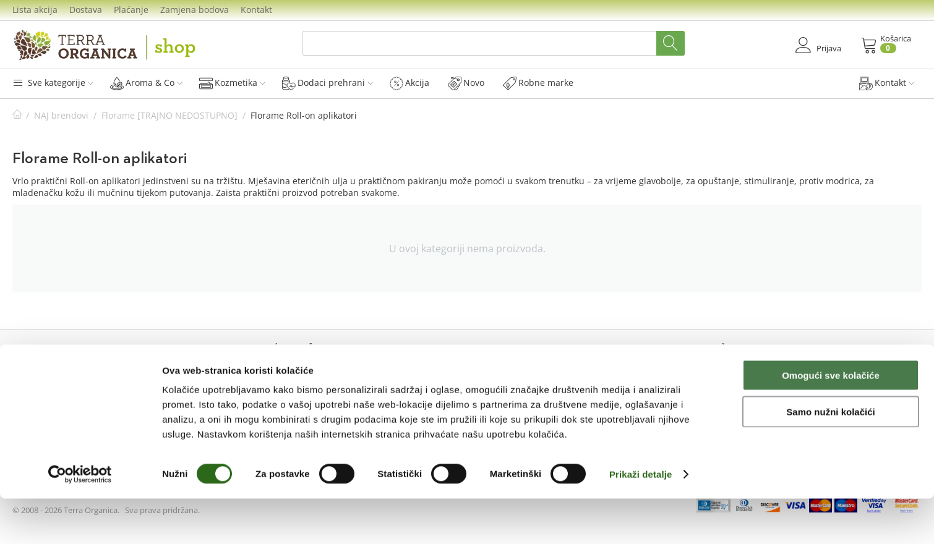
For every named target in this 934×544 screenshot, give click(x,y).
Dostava (85, 9)
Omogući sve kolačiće (831, 420)
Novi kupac (44, 385)
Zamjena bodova (194, 9)
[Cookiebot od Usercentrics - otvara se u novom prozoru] (80, 520)
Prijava (35, 370)
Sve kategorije (52, 82)
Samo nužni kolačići (830, 457)
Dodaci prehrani (327, 82)
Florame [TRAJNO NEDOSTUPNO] (169, 115)
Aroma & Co (146, 82)
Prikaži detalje (640, 519)
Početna (17, 115)
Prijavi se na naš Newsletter (756, 382)
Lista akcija (35, 9)
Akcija (409, 82)
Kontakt (256, 9)
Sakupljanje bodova (287, 385)
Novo (466, 82)
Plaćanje (131, 9)
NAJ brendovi (61, 115)
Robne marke (538, 82)
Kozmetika (232, 82)
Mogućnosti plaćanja (516, 370)
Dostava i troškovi (509, 385)
